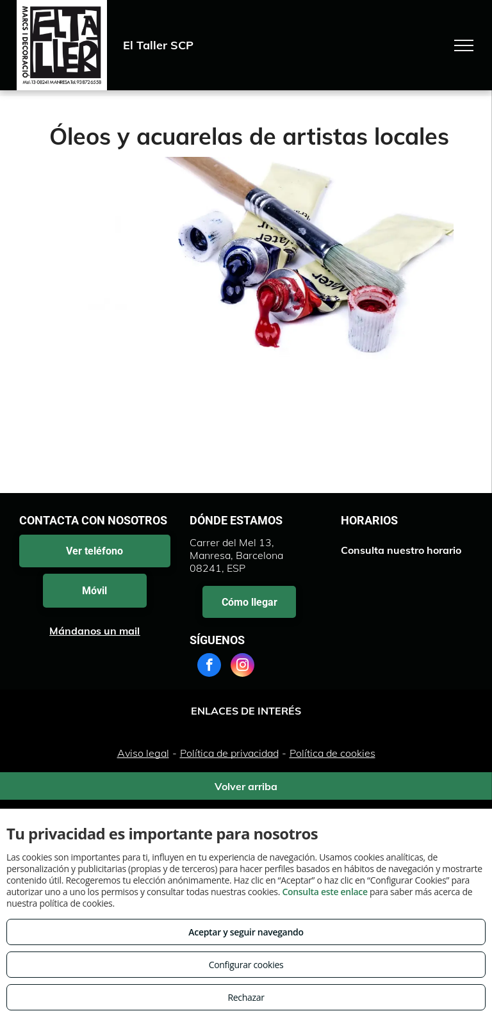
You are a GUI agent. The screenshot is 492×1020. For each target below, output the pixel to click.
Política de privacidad (229, 753)
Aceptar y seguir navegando (245, 932)
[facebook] (209, 666)
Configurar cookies (246, 965)
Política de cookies (332, 753)
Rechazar (245, 997)
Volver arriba (246, 786)
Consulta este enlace (324, 892)
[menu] (463, 45)
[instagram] (242, 666)
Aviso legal (143, 753)
